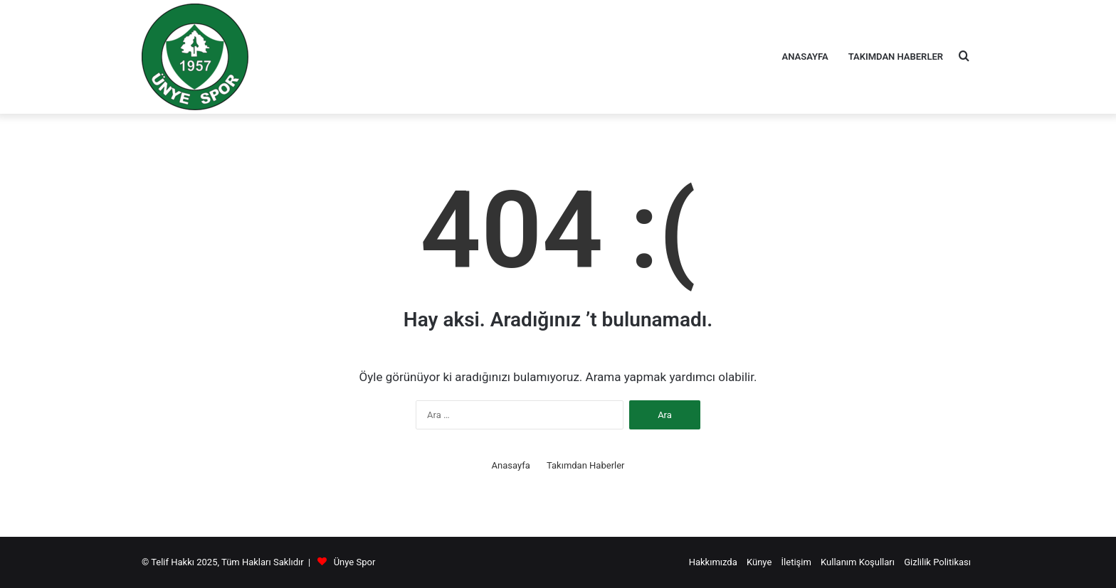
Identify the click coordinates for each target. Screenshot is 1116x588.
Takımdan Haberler (895, 56)
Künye (759, 562)
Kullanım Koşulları (858, 562)
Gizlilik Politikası (937, 562)
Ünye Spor (355, 562)
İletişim (796, 562)
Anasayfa (805, 56)
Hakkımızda (713, 562)
